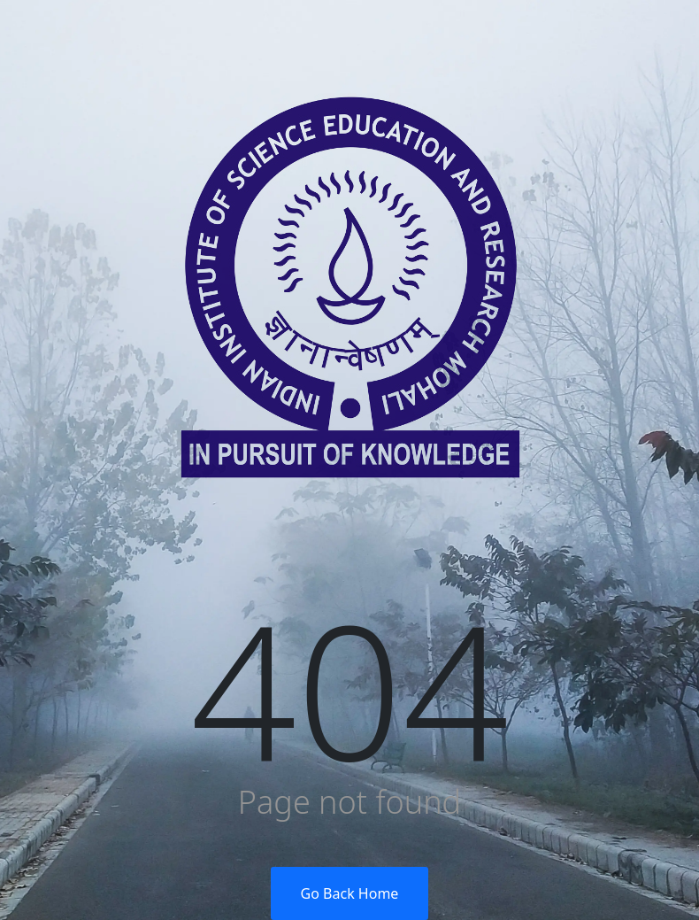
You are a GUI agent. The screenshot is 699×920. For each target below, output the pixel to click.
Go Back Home (350, 893)
